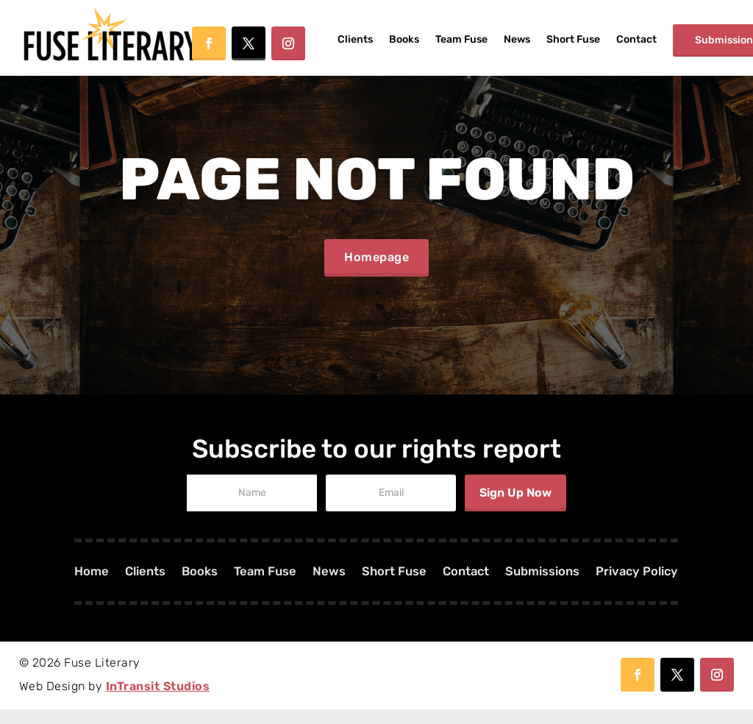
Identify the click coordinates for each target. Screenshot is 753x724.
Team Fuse (461, 39)
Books (404, 39)
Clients (355, 39)
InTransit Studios (158, 701)
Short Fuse (573, 39)
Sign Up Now (515, 507)
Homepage (376, 265)
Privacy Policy (655, 588)
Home (71, 588)
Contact (636, 39)
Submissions (553, 588)
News (517, 39)
